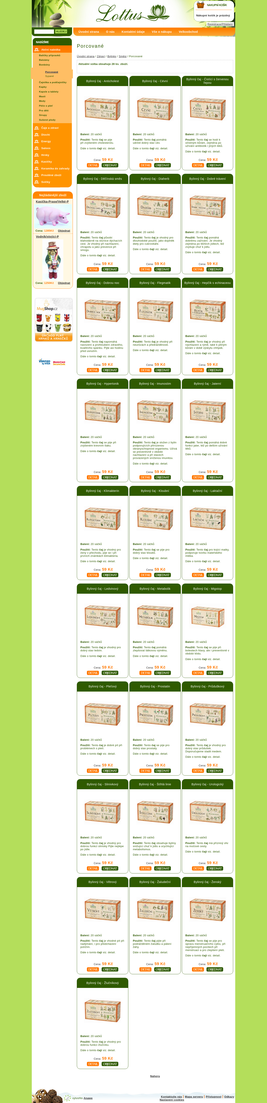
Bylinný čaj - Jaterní (207, 383)
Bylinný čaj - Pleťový (102, 686)
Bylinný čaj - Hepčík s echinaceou (207, 283)
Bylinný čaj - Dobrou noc (102, 283)
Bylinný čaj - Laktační (207, 491)
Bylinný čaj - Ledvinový (102, 588)
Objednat (64, 230)
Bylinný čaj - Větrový (102, 882)
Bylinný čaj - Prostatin (155, 686)
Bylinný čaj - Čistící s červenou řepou (207, 81)
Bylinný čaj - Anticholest (102, 81)
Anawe (88, 1098)
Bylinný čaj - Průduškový (207, 686)
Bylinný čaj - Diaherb (155, 178)
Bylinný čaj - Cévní (155, 81)
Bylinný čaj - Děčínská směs (102, 178)
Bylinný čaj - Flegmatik (155, 283)
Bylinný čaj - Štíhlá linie (155, 784)
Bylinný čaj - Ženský (207, 882)
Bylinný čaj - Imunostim (155, 383)
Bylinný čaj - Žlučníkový (102, 983)
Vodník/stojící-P (47, 236)
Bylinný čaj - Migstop (207, 588)
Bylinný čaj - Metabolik (155, 588)
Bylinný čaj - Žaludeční (155, 882)
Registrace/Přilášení (220, 24)
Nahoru (155, 1076)
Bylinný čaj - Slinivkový (102, 784)
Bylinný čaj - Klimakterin (102, 491)
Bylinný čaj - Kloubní (155, 491)
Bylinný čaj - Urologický (207, 784)
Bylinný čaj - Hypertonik (102, 383)
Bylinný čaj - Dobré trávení (207, 178)
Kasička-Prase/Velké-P (52, 201)
